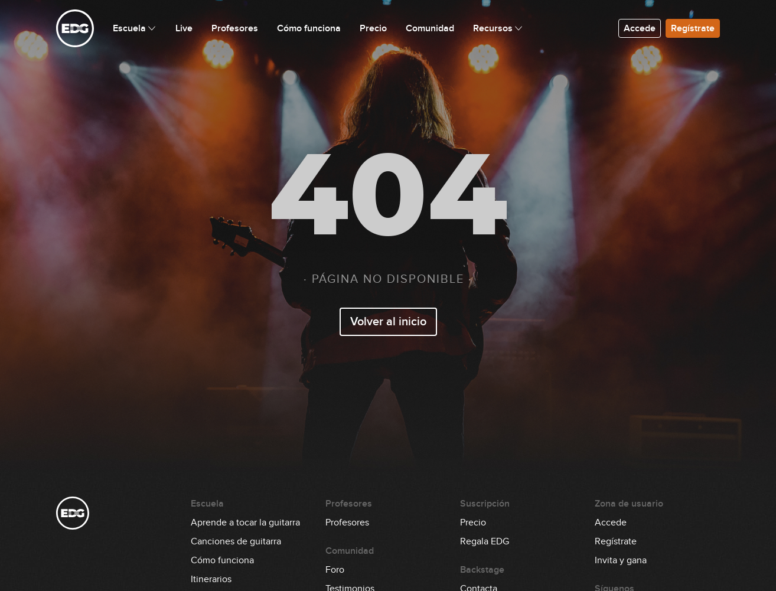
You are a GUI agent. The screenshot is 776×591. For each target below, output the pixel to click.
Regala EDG (484, 541)
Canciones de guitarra (236, 541)
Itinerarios (211, 579)
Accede (640, 28)
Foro (334, 570)
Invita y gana (621, 560)
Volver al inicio (388, 322)
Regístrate (693, 28)
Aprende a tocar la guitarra (245, 522)
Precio (473, 522)
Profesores (347, 522)
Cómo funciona (222, 560)
